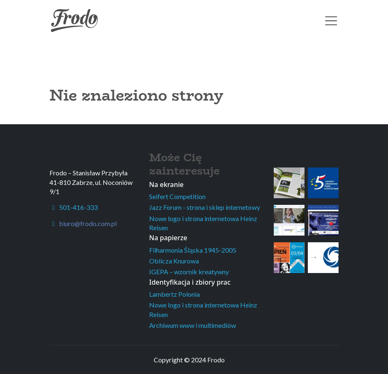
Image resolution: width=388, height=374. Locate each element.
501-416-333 (73, 207)
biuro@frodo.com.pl (88, 223)
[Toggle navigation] (331, 20)
